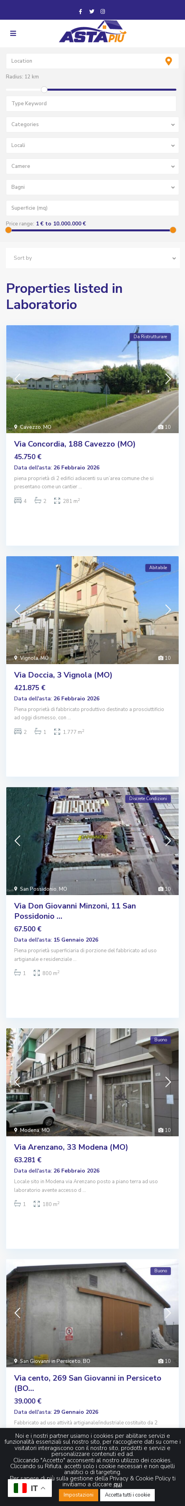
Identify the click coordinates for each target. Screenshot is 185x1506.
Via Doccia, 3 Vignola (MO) (63, 675)
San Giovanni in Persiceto (50, 1361)
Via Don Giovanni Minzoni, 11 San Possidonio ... (75, 911)
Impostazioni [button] (78, 1495)
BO (86, 1361)
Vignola (29, 658)
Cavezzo (30, 427)
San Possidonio (38, 889)
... (80, 486)
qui (118, 1484)
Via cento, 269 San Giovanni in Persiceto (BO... (87, 1383)
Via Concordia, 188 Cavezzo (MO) (75, 444)
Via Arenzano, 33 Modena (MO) (71, 1147)
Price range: (20, 224)
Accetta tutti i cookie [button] (127, 1495)
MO (47, 427)
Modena (29, 1130)
